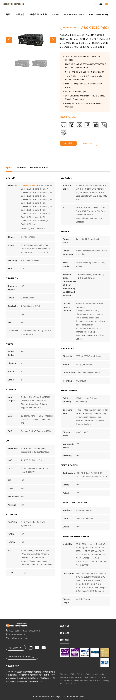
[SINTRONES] (13, 4)
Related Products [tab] (39, 167)
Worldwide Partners (22, 656)
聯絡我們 (15, 647)
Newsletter (12, 665)
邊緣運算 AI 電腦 (38, 14)
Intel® (55, 14)
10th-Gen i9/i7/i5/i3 (74, 14)
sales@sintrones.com (17, 638)
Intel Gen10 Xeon (29, 185)
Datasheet (87, 143)
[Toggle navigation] (112, 4)
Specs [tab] (9, 167)
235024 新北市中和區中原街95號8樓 (23, 630)
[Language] (106, 4)
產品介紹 (20, 14)
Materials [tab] (21, 167)
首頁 (8, 14)
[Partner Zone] (100, 4)
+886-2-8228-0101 (16, 634)
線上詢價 (68, 143)
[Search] (94, 4)
